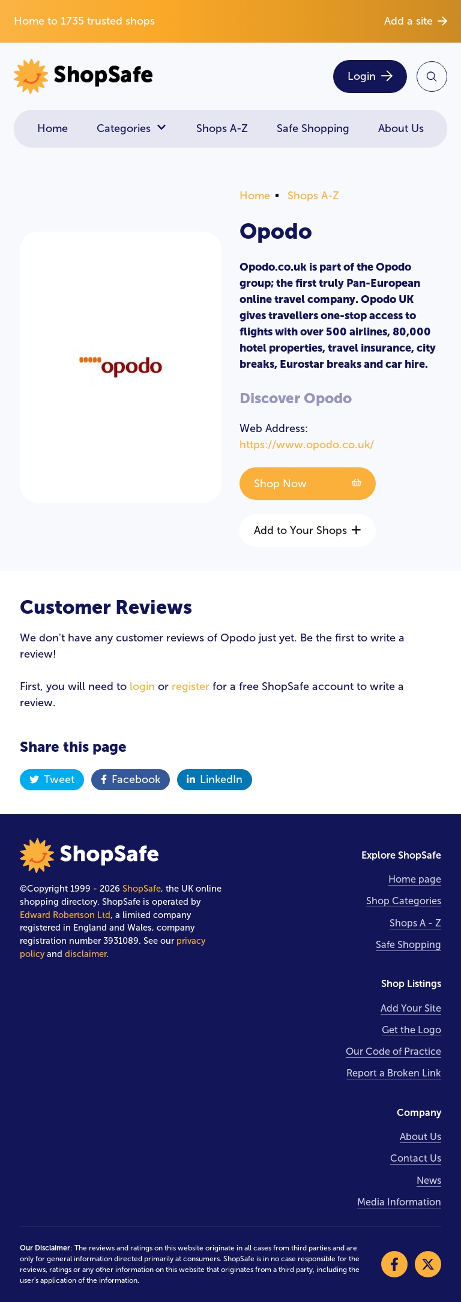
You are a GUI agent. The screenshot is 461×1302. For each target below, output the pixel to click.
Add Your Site (411, 1008)
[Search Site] (432, 76)
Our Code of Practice (393, 1051)
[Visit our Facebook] (394, 1264)
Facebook (130, 779)
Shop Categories (403, 901)
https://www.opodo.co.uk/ (307, 445)
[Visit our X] (428, 1264)
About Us (401, 128)
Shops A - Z (415, 923)
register (190, 686)
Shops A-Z (222, 128)
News (429, 1180)
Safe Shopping (313, 128)
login (142, 686)
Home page (414, 879)
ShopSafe (141, 888)
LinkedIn (215, 779)
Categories (132, 129)
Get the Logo (411, 1030)
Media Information (399, 1202)
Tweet (51, 779)
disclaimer (85, 954)
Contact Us (415, 1158)
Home (52, 128)
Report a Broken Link (393, 1073)
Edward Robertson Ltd (65, 915)
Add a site (415, 21)
